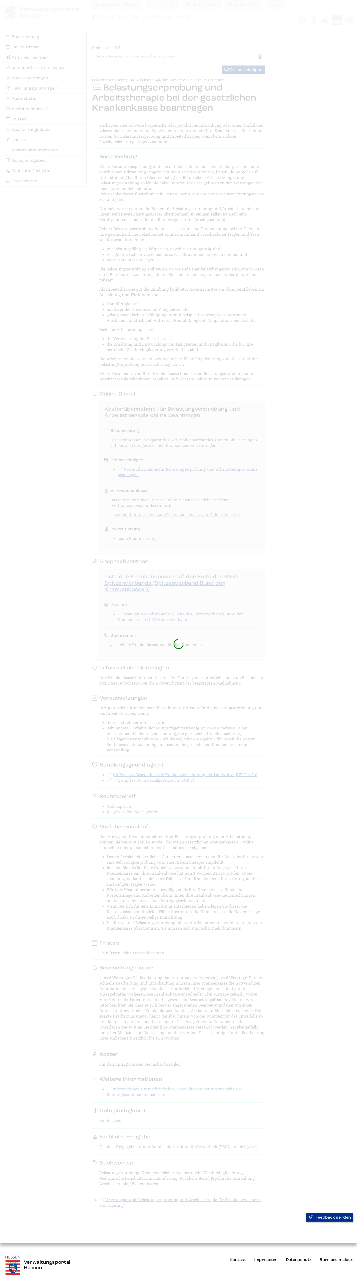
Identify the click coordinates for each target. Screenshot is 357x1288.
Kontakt (238, 1260)
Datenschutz (299, 1260)
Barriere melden (336, 1260)
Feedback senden (329, 1217)
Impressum (266, 1260)
